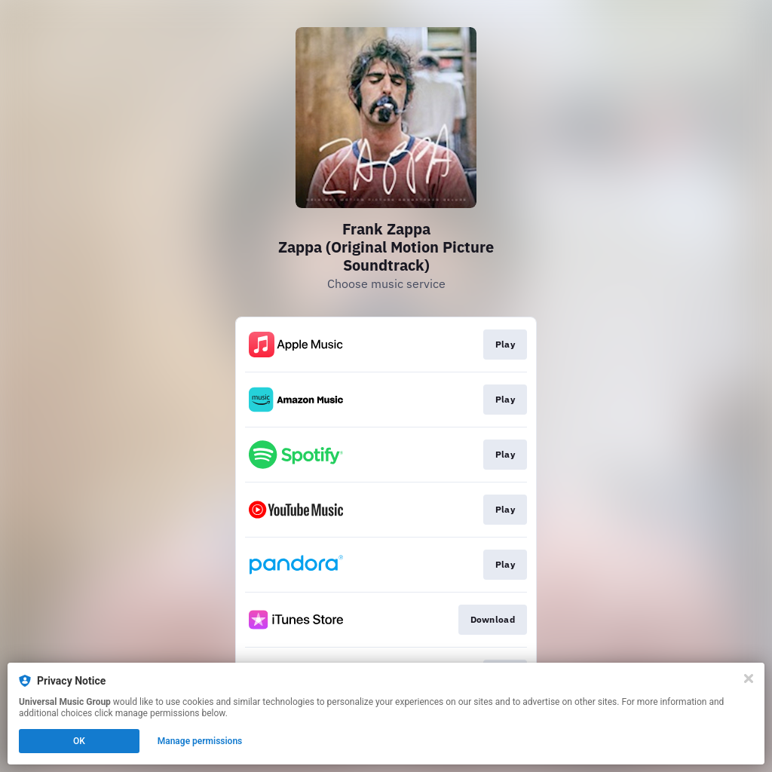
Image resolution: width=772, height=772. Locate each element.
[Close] (749, 678)
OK (79, 741)
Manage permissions (200, 741)
